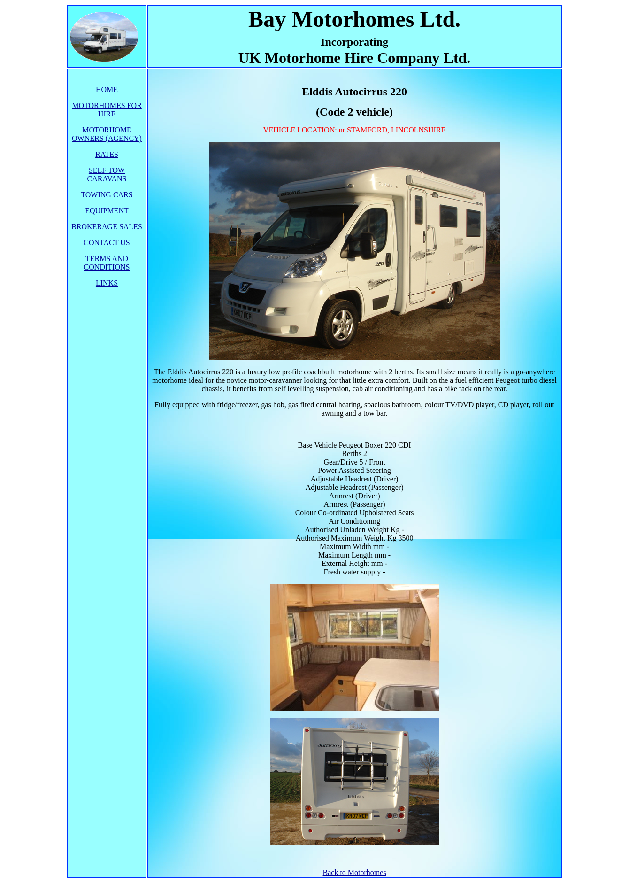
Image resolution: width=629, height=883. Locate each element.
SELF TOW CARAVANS (107, 174)
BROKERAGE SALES (106, 227)
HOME (107, 89)
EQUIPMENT (106, 211)
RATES (106, 154)
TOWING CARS (106, 195)
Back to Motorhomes (354, 872)
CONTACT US (107, 243)
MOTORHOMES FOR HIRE (107, 109)
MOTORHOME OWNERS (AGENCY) (107, 134)
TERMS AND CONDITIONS (107, 263)
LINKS (107, 283)
